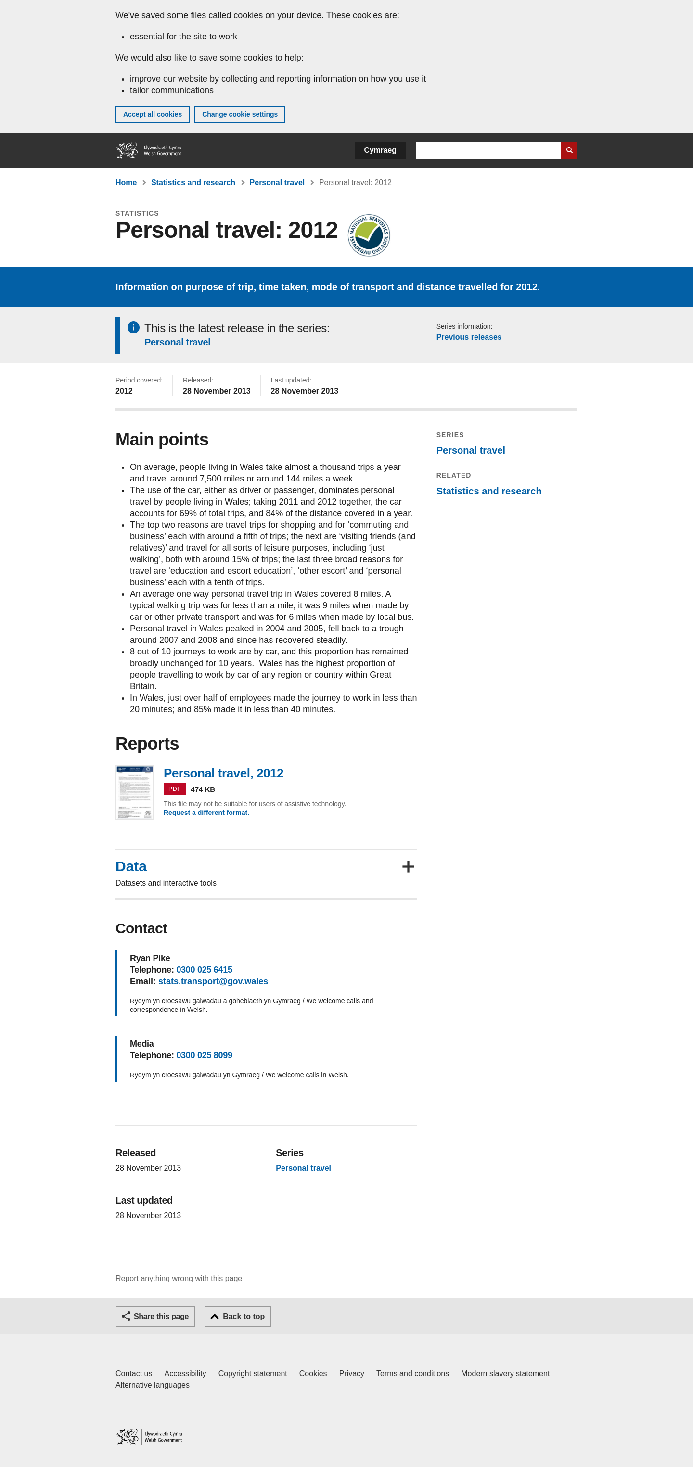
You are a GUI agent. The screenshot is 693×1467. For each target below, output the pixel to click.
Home (126, 182)
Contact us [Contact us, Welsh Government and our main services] (134, 1373)
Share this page (161, 1316)
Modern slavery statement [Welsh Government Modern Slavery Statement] (505, 1373)
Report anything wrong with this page (179, 1278)
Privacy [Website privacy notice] (351, 1373)
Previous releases (469, 337)
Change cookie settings (240, 114)
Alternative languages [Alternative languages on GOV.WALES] (153, 1385)
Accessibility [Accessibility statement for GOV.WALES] (185, 1373)
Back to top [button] (244, 1316)
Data (131, 866)
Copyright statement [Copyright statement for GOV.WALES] (252, 1373)
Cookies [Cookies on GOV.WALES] (313, 1373)
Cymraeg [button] (380, 150)
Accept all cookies (152, 114)
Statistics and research (193, 182)
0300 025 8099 (204, 1055)
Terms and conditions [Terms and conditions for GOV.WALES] (412, 1373)
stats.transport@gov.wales (213, 981)
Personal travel (277, 182)
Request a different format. (206, 812)
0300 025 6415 (204, 969)
